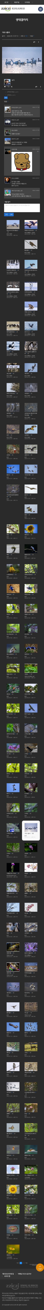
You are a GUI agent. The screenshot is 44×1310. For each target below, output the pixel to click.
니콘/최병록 (27, 1177)
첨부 (38, 151)
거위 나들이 (6, 32)
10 (29, 753)
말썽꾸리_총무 (15, 139)
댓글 (32, 36)
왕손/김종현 (14, 130)
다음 (26, 1263)
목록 (6, 97)
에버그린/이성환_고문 (17, 190)
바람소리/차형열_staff (29, 676)
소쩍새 (10, 95)
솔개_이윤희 (9, 234)
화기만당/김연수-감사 (11, 875)
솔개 (3, 36)
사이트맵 (27, 2)
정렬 (11, 214)
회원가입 (16, 2)
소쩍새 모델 (11, 92)
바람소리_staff (15, 120)
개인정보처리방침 (8, 1274)
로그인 (6, 2)
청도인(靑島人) (28, 955)
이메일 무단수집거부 (24, 1274)
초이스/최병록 (15, 178)
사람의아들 (14, 149)
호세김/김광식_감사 (16, 107)
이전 (18, 1263)
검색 (6, 214)
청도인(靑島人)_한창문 (30, 232)
